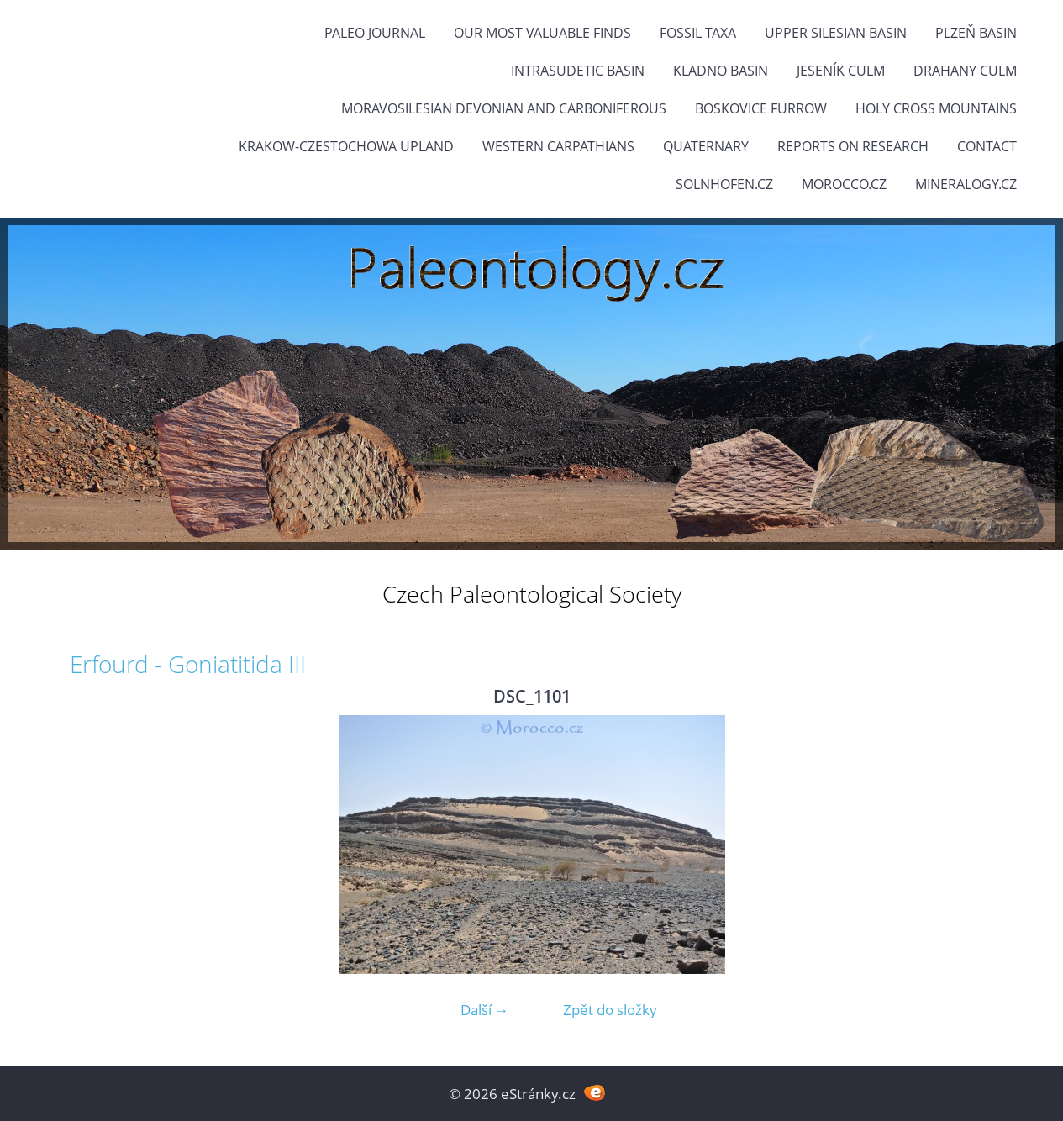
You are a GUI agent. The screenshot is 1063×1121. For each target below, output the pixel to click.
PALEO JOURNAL (374, 33)
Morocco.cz (844, 184)
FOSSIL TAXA (698, 33)
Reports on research (853, 146)
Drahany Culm (965, 70)
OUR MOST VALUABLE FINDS (542, 33)
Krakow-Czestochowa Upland (346, 146)
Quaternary (706, 146)
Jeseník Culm (841, 70)
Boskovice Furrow (761, 108)
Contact (987, 146)
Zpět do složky (610, 1009)
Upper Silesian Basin (836, 33)
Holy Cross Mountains (936, 108)
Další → (484, 1009)
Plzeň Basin (976, 33)
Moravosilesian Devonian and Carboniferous (503, 108)
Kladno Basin (720, 70)
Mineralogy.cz (966, 184)
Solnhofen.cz (724, 184)
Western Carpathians (558, 146)
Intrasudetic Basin (578, 70)
